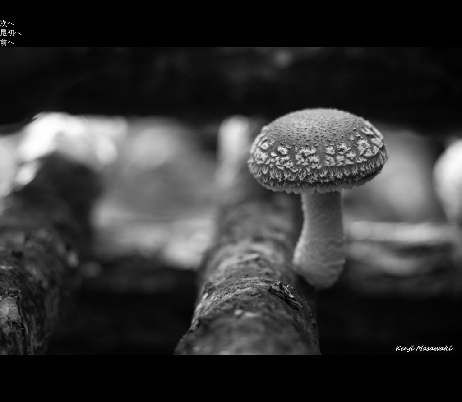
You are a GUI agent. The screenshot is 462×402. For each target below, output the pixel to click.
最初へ (11, 33)
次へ (7, 23)
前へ (7, 42)
